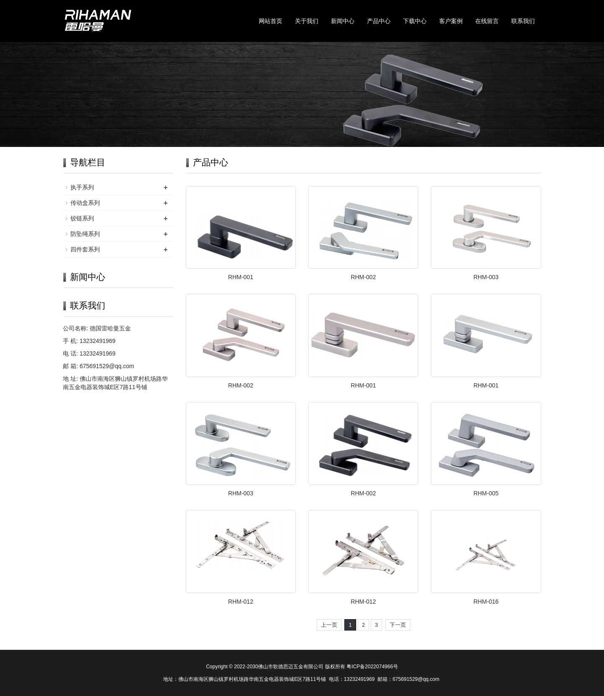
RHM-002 (363, 277)
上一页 (329, 625)
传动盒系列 (85, 202)
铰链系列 (82, 218)
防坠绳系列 (85, 233)
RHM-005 (486, 493)
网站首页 (270, 21)
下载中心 (415, 21)
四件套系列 (85, 249)
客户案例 (451, 21)
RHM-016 (486, 601)
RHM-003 (486, 277)
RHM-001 (240, 277)
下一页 (398, 625)
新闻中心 (342, 21)
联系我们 (523, 21)
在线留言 (487, 21)
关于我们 (306, 21)
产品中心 (379, 21)
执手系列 (82, 187)
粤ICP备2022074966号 (372, 667)
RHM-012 (240, 601)
